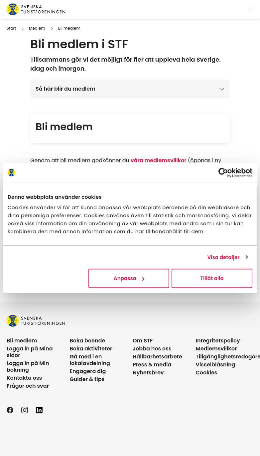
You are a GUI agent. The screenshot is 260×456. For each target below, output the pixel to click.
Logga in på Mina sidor (30, 352)
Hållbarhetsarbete (157, 356)
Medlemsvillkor (216, 348)
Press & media (152, 364)
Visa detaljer (223, 256)
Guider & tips (87, 379)
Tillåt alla (212, 278)
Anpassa (129, 278)
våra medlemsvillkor (159, 160)
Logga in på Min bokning (28, 366)
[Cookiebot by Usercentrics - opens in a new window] (223, 173)
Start (11, 28)
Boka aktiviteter (91, 348)
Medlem (37, 28)
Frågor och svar (28, 386)
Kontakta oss (24, 378)
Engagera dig (88, 371)
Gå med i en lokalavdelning (90, 360)
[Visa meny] (250, 9)
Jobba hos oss (152, 348)
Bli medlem (69, 28)
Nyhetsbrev (148, 372)
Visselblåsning (215, 364)
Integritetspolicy (218, 340)
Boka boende (87, 340)
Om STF (143, 340)
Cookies (206, 372)
